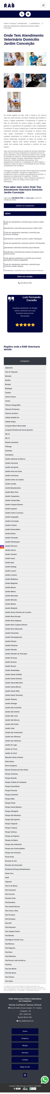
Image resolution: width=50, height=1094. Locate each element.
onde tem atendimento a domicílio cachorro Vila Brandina (25, 243)
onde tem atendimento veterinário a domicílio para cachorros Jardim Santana (22, 265)
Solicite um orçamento (25, 206)
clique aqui (30, 198)
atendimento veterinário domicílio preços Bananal (22, 248)
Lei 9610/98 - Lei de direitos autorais (28, 990)
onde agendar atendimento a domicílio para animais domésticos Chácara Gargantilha (23, 259)
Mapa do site (25, 1067)
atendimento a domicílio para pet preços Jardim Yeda (23, 228)
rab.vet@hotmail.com (25, 1021)
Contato (25, 1060)
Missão (25, 1045)
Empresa (25, 1038)
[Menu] (43, 5)
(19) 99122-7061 (18, 198)
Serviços (25, 1053)
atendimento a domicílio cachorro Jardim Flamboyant (23, 239)
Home (25, 1031)
